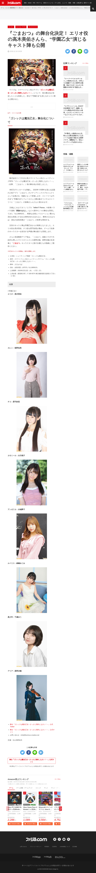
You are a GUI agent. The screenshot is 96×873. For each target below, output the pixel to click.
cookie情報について (65, 846)
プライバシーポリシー (35, 846)
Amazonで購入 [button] (14, 823)
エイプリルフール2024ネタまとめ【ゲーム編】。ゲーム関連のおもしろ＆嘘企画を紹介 (68, 186)
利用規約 (46, 846)
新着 (25, 3)
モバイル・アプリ (36, 8)
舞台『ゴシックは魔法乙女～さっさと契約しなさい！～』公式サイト (31, 761)
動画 (70, 3)
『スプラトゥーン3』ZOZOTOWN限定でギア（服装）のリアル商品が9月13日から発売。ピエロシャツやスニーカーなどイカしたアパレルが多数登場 (73, 110)
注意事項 (54, 846)
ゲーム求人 (58, 3)
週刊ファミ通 (87, 3)
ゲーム (11, 788)
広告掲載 (74, 846)
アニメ (46, 788)
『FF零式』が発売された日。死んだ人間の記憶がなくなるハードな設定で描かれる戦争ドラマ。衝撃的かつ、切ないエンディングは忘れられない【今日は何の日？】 (73, 138)
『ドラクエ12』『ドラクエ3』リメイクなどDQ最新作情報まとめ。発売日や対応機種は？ (68, 206)
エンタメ (27, 8)
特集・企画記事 (77, 3)
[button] (60, 808)
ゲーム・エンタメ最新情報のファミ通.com (12, 8)
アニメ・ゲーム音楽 (57, 788)
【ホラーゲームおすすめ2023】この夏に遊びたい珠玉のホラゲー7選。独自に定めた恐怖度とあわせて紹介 (82, 205)
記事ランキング (70, 63)
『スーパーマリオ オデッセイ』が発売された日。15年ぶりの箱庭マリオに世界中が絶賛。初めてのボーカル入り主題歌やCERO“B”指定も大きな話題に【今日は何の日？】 (73, 83)
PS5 (34, 3)
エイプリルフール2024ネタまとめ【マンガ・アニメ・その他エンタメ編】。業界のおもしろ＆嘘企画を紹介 (68, 167)
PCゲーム (39, 3)
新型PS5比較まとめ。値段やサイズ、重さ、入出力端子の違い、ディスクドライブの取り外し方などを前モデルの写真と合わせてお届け (82, 186)
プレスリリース (47, 8)
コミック (38, 788)
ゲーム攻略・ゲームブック (24, 788)
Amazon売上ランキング (18, 779)
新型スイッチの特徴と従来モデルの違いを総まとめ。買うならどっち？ (82, 167)
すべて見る (57, 779)
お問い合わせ (23, 846)
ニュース (64, 3)
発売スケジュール (48, 3)
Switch (29, 3)
